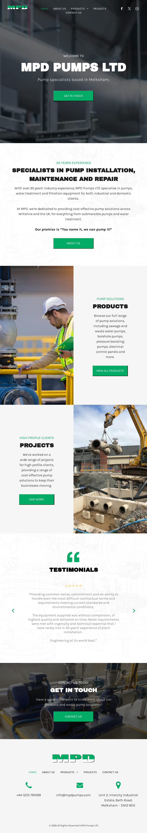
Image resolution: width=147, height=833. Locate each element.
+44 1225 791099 (28, 795)
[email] (137, 9)
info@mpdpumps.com (73, 795)
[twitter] (129, 9)
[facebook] (121, 9)
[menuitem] (44, 9)
